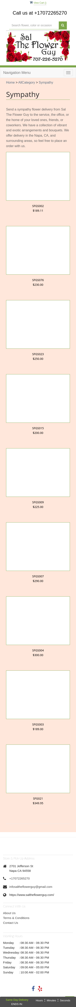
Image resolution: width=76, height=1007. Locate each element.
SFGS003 (38, 724)
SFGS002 (38, 206)
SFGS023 (38, 354)
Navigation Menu (17, 73)
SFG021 (38, 798)
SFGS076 (38, 280)
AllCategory (26, 82)
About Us (9, 913)
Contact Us (10, 922)
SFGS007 (38, 576)
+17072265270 (19, 878)
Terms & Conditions (16, 918)
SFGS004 (38, 650)
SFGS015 (38, 428)
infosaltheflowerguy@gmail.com (30, 886)
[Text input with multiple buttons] (34, 25)
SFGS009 (38, 502)
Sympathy (46, 82)
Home (10, 82)
